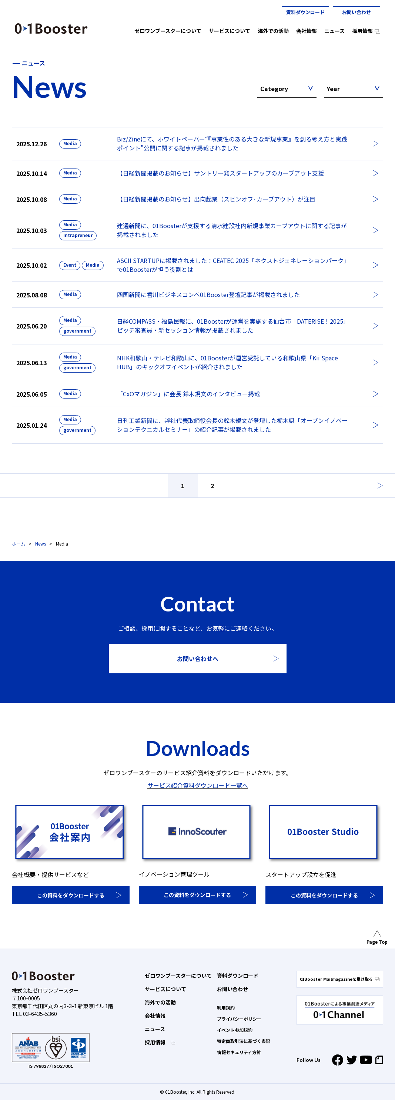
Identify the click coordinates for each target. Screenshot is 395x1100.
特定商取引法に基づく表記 (243, 1041)
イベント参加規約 (234, 1030)
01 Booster (51, 28)
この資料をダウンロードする (70, 895)
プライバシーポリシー (239, 1019)
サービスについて (165, 989)
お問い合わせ (356, 12)
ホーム (18, 543)
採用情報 (156, 1042)
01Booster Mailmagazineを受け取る (340, 979)
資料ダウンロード (305, 12)
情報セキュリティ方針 (239, 1052)
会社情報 (155, 1015)
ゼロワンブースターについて (178, 975)
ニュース (155, 1029)
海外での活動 (160, 1002)
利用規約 (226, 1007)
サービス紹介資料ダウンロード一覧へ (197, 785)
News (40, 543)
